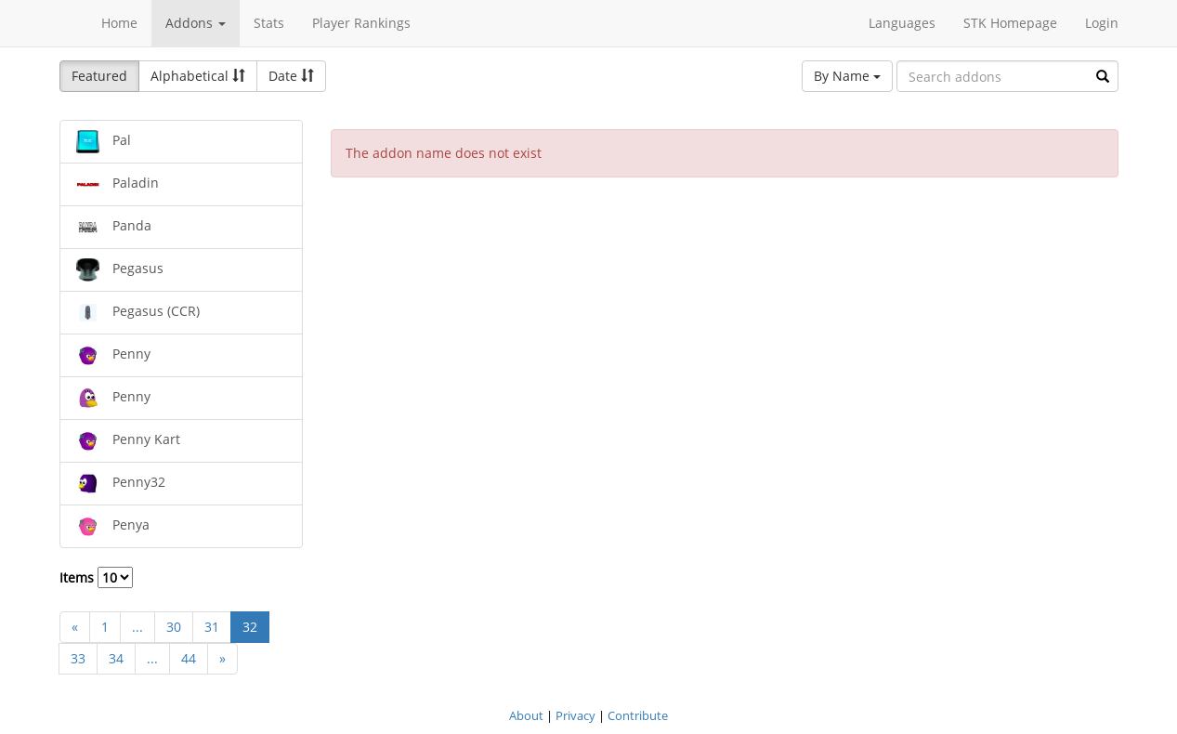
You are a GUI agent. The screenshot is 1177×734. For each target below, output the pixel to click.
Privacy (575, 715)
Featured (99, 76)
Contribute (638, 715)
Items (96, 577)
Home (119, 23)
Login (1101, 23)
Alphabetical (197, 76)
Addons (195, 23)
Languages (902, 23)
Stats (269, 23)
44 (188, 658)
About (526, 715)
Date (291, 76)
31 (211, 627)
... (137, 627)
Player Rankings (361, 23)
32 (249, 627)
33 (78, 658)
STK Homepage (1010, 23)
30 (173, 627)
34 (116, 658)
